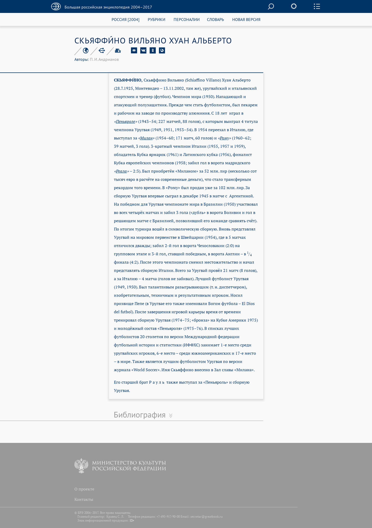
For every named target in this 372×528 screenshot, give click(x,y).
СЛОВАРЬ (215, 19)
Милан (146, 137)
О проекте (84, 489)
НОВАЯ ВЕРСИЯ (246, 19)
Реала (121, 171)
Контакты (83, 499)
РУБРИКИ (156, 19)
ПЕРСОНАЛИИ (187, 19)
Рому (224, 137)
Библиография (140, 414)
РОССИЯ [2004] (126, 19)
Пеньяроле (125, 121)
